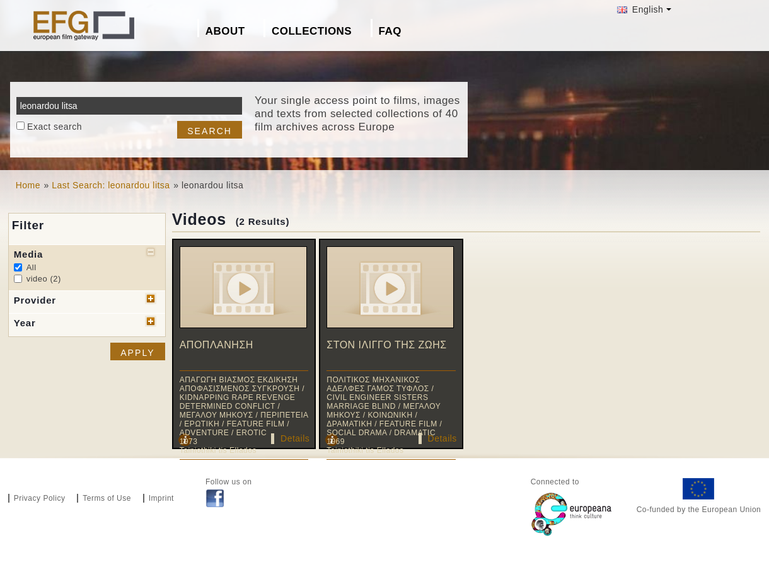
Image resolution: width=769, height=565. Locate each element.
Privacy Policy (40, 498)
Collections (312, 31)
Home (28, 185)
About (225, 31)
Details (294, 438)
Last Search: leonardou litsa (111, 185)
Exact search (54, 127)
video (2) (43, 278)
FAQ (390, 31)
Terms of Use (107, 498)
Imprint (161, 498)
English (640, 9)
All (31, 267)
